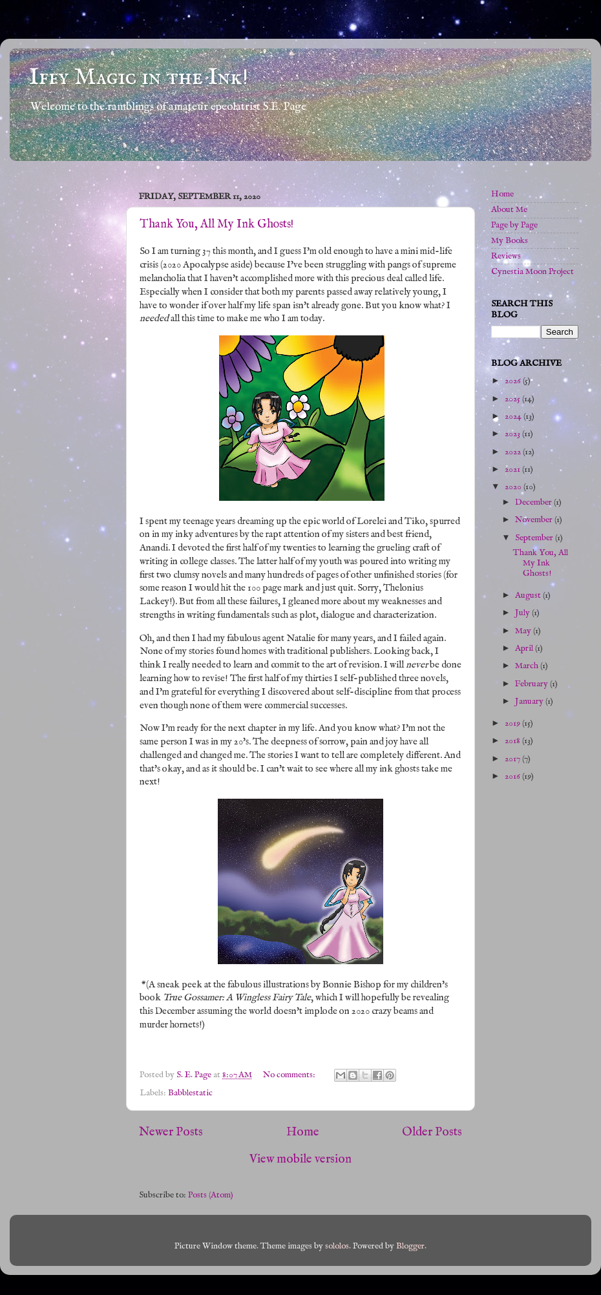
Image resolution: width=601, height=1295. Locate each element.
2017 (513, 758)
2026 (514, 380)
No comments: (290, 1074)
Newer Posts (171, 1132)
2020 (514, 486)
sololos (337, 1246)
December (534, 502)
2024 (514, 416)
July (523, 612)
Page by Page (514, 225)
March (527, 665)
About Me (509, 209)
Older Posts (432, 1132)
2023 (513, 433)
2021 (513, 469)
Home (302, 1132)
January (530, 701)
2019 (513, 723)
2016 (513, 776)
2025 (513, 399)
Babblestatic (190, 1093)
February (532, 684)
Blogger (410, 1246)
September (535, 537)
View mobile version (300, 1159)
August (529, 595)
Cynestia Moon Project (532, 271)
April (525, 648)
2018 (513, 740)
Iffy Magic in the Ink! (138, 77)
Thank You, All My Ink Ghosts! (216, 224)
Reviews (506, 256)
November (534, 519)
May (524, 631)
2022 (514, 452)
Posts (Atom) (210, 1195)
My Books (509, 240)
